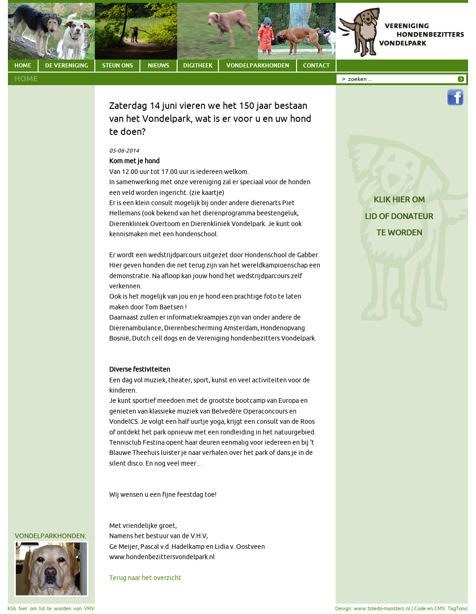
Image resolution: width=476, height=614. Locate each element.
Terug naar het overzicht (145, 577)
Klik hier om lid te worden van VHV (50, 608)
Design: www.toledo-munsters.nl (372, 608)
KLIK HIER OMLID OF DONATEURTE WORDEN (399, 216)
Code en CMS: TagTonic (441, 608)
